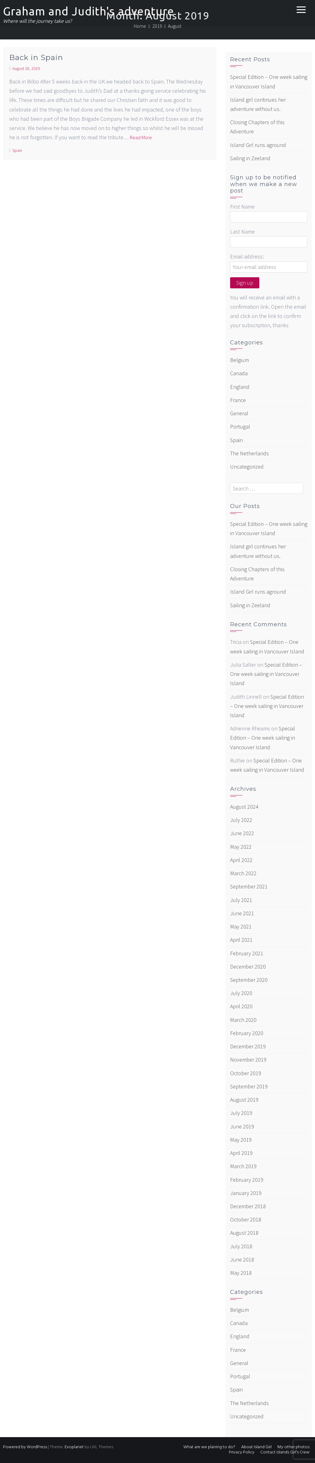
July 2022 (241, 819)
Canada (239, 373)
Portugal (240, 426)
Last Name (242, 231)
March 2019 (243, 1166)
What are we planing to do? (209, 1447)
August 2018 (244, 1232)
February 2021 (246, 953)
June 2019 (242, 1126)
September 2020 (249, 979)
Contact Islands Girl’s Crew (284, 1452)
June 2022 (242, 833)
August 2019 (244, 1099)
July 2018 (241, 1246)
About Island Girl (256, 1447)
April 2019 (241, 1152)
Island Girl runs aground (258, 144)
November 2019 (248, 1059)
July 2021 (241, 900)
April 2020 (241, 1006)
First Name (242, 206)
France (238, 400)
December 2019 (248, 1046)
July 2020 (241, 993)
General (239, 413)
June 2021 (242, 913)
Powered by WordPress (25, 1447)
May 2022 (241, 846)
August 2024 (244, 806)
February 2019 (246, 1179)
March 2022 (243, 873)
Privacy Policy (241, 1452)
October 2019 (245, 1073)
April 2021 (241, 939)
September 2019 (249, 1086)
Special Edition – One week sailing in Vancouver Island (266, 674)
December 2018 (248, 1206)
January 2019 (245, 1193)
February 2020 (246, 1033)
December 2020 (248, 966)
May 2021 (241, 926)
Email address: (247, 256)
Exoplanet (74, 1447)
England (239, 386)
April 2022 (241, 860)
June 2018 (242, 1259)
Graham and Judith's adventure (88, 11)
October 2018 (245, 1219)
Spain (17, 150)
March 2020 (243, 1019)
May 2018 (241, 1272)
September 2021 (249, 886)
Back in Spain (36, 57)
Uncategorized (247, 466)
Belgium (239, 360)
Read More (141, 137)
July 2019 (241, 1112)
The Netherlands (249, 453)
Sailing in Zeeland (250, 158)
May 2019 (241, 1139)
